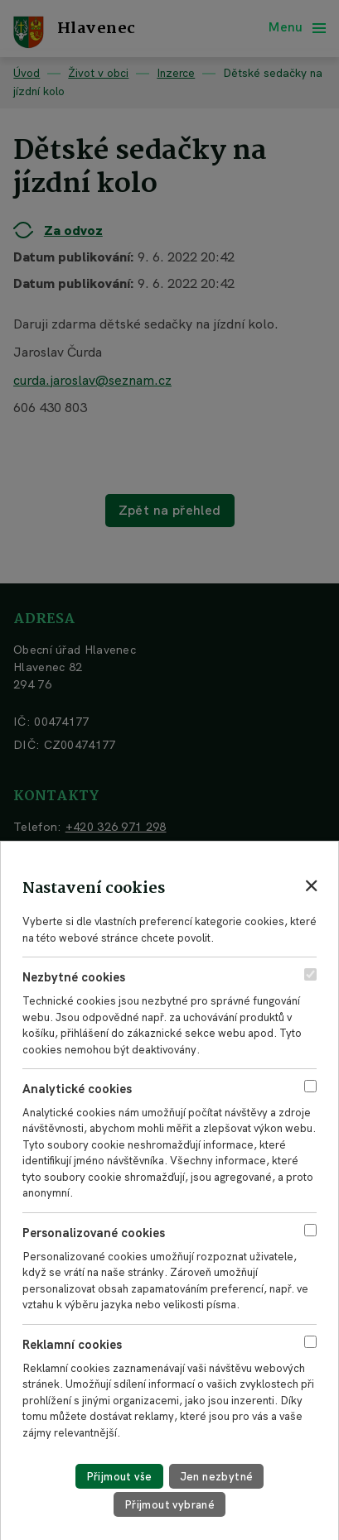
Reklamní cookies (72, 1344)
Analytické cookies (77, 1089)
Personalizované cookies (93, 1233)
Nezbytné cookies (73, 977)
